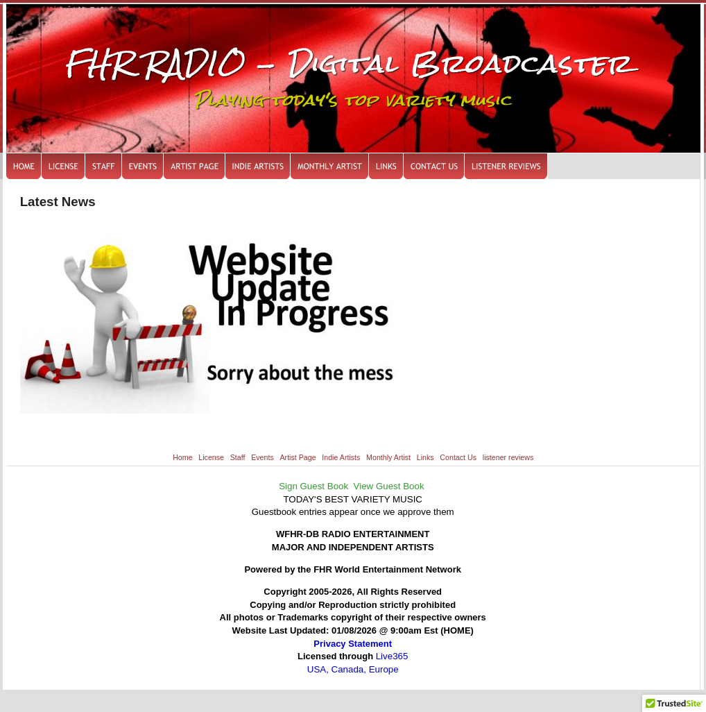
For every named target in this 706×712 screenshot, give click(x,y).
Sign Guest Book (313, 486)
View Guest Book (389, 486)
